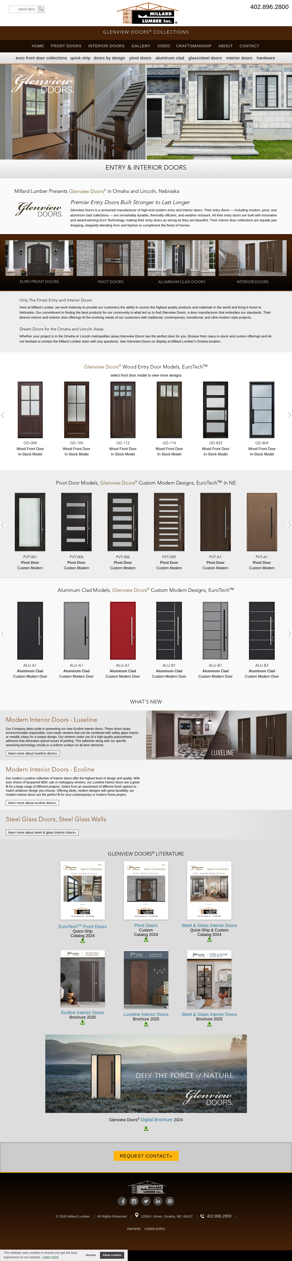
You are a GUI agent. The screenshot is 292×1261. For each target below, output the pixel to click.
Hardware (266, 58)
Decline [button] (91, 1255)
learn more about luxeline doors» (32, 753)
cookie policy (155, 1229)
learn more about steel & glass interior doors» (42, 832)
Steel (205, 58)
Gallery (141, 46)
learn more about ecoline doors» (32, 803)
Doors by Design (109, 58)
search (27, 9)
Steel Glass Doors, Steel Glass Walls (56, 820)
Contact (249, 46)
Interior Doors (106, 46)
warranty (134, 1229)
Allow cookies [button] (112, 1255)
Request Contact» (146, 1155)
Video (163, 46)
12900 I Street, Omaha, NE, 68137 (167, 1216)
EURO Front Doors (41, 58)
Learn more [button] (51, 1257)
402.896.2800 (269, 7)
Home (38, 46)
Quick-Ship (80, 58)
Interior (239, 58)
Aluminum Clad (170, 58)
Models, (146, 367)
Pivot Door (68, 483)
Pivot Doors (140, 58)
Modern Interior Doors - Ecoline (50, 770)
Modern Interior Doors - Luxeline (51, 720)
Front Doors (66, 46)
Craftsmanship (194, 46)
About (225, 46)
